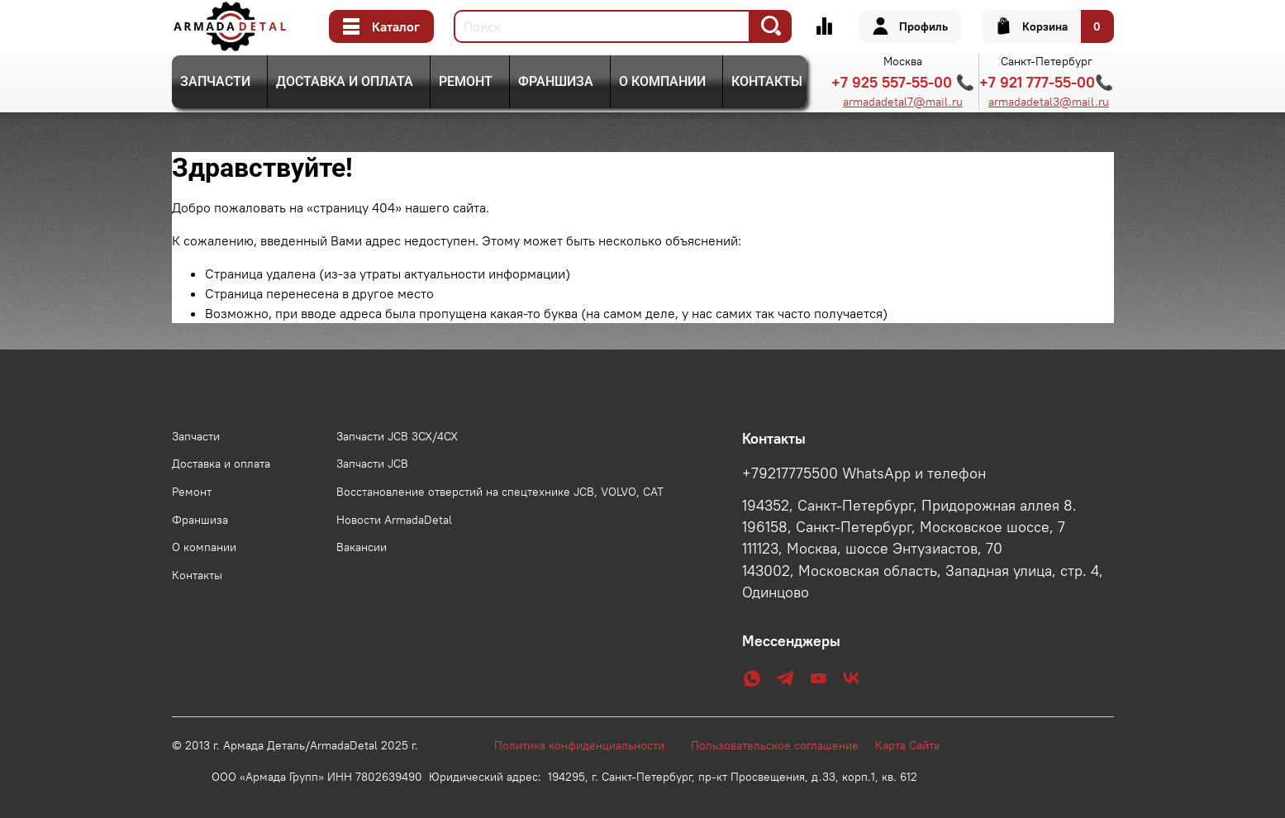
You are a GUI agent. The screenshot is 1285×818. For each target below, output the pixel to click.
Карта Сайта (907, 745)
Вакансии (361, 547)
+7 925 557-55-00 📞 (902, 82)
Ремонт (466, 81)
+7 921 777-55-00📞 (1046, 82)
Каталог (381, 26)
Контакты (766, 81)
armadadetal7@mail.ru (903, 101)
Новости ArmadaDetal (394, 519)
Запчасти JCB (372, 463)
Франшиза (555, 81)
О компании (662, 81)
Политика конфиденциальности (587, 745)
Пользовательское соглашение (783, 745)
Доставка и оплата (344, 81)
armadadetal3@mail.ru (1048, 101)
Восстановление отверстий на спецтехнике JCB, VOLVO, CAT (500, 491)
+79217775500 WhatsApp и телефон (864, 473)
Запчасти (215, 81)
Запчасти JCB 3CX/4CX (397, 436)
